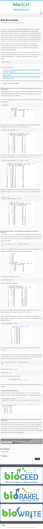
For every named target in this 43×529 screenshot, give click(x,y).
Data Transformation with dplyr (8, 22)
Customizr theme (32, 527)
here (37, 249)
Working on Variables (20, 22)
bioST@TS (13, 527)
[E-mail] (4, 525)
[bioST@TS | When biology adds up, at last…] (21, 4)
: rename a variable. (11, 83)
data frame (13, 99)
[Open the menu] (41, 13)
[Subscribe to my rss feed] (2, 525)
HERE (13, 49)
